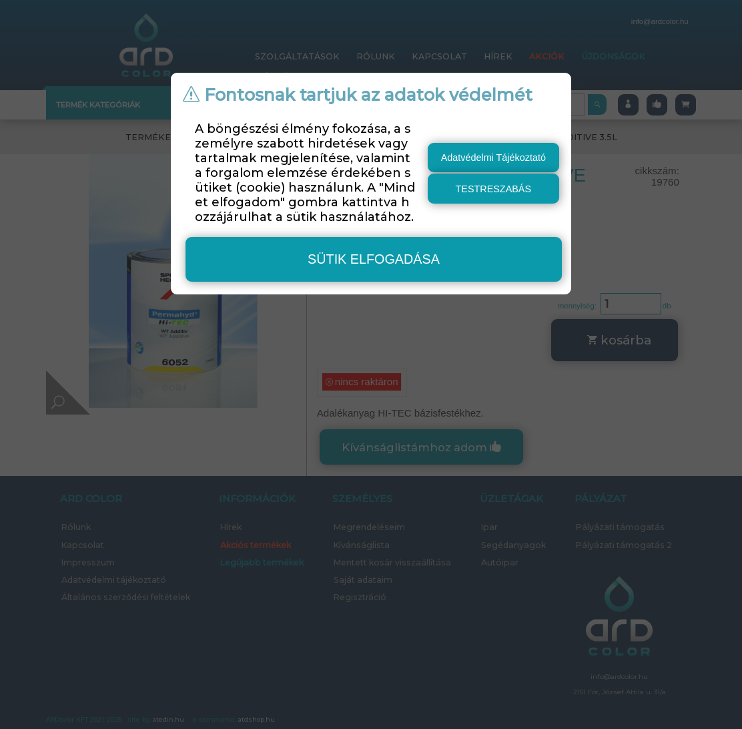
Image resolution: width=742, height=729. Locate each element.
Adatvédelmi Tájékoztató (493, 157)
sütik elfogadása (374, 259)
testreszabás (494, 189)
